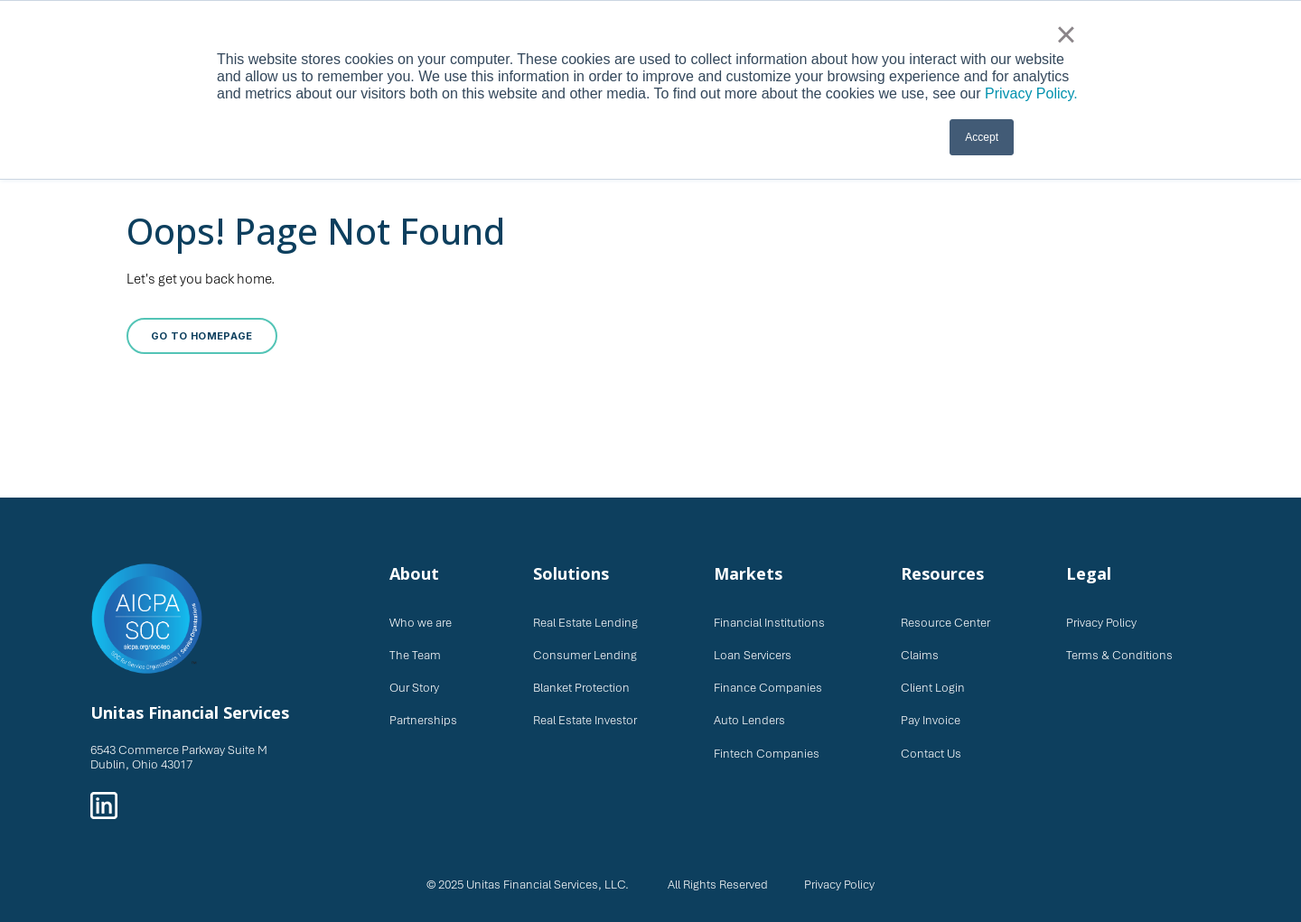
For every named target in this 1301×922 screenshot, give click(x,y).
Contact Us (931, 753)
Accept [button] (981, 137)
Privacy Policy (1101, 622)
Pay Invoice (930, 720)
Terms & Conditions (1119, 655)
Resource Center (945, 622)
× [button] (1065, 34)
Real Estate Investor (585, 720)
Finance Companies (768, 687)
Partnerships (423, 720)
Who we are (420, 622)
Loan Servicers (752, 655)
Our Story (414, 687)
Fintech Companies (766, 753)
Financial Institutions (769, 622)
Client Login (933, 687)
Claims (920, 655)
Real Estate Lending (585, 622)
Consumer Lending (585, 655)
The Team (415, 655)
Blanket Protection (581, 687)
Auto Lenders (749, 720)
